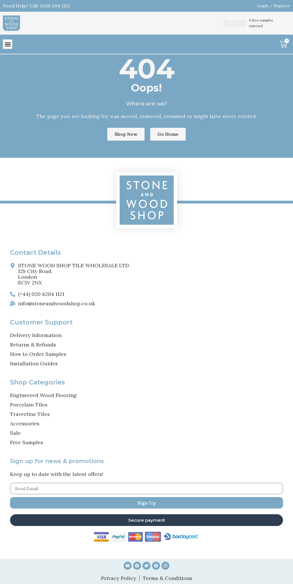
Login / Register (273, 5)
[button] (7, 44)
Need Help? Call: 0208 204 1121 (36, 6)
